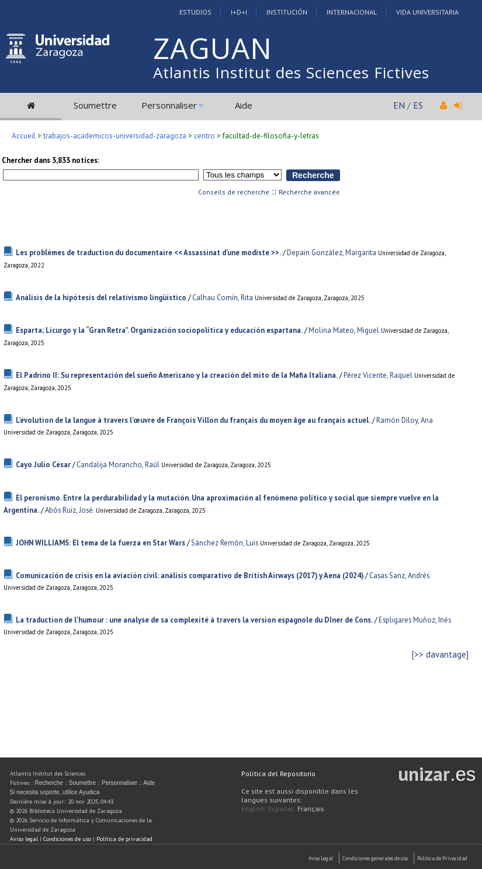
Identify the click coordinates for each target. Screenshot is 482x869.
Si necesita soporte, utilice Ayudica (55, 792)
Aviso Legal (320, 858)
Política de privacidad (124, 839)
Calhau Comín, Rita (222, 298)
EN (399, 105)
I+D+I (239, 12)
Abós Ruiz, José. (69, 510)
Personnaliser (169, 105)
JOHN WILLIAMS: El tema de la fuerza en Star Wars (100, 543)
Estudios (195, 12)
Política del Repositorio (278, 773)
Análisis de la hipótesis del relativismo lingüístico (101, 298)
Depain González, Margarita (331, 253)
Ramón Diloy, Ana (404, 420)
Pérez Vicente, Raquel (378, 375)
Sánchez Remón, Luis (224, 543)
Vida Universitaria (427, 12)
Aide (243, 105)
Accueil (24, 136)
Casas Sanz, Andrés (399, 576)
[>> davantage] (440, 654)
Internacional (352, 12)
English (253, 808)
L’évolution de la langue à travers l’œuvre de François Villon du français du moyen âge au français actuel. (193, 420)
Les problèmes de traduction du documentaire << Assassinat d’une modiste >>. (148, 253)
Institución (286, 12)
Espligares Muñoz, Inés (415, 620)
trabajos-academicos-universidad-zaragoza (114, 136)
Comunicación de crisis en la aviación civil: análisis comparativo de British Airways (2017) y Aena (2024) (189, 576)
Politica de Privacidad (442, 858)
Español (281, 808)
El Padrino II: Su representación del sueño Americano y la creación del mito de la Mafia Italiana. (177, 375)
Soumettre (95, 105)
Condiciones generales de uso (375, 858)
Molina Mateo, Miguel (343, 330)
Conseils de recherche (233, 191)
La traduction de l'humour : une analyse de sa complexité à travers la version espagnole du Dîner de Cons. (194, 620)
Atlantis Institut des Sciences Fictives (291, 72)
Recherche (49, 783)
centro (204, 136)
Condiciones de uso (67, 839)
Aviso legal (24, 839)
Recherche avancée (309, 191)
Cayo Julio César (43, 465)
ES (418, 105)
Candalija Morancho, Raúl (118, 465)
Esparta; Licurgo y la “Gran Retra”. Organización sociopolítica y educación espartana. (159, 330)
